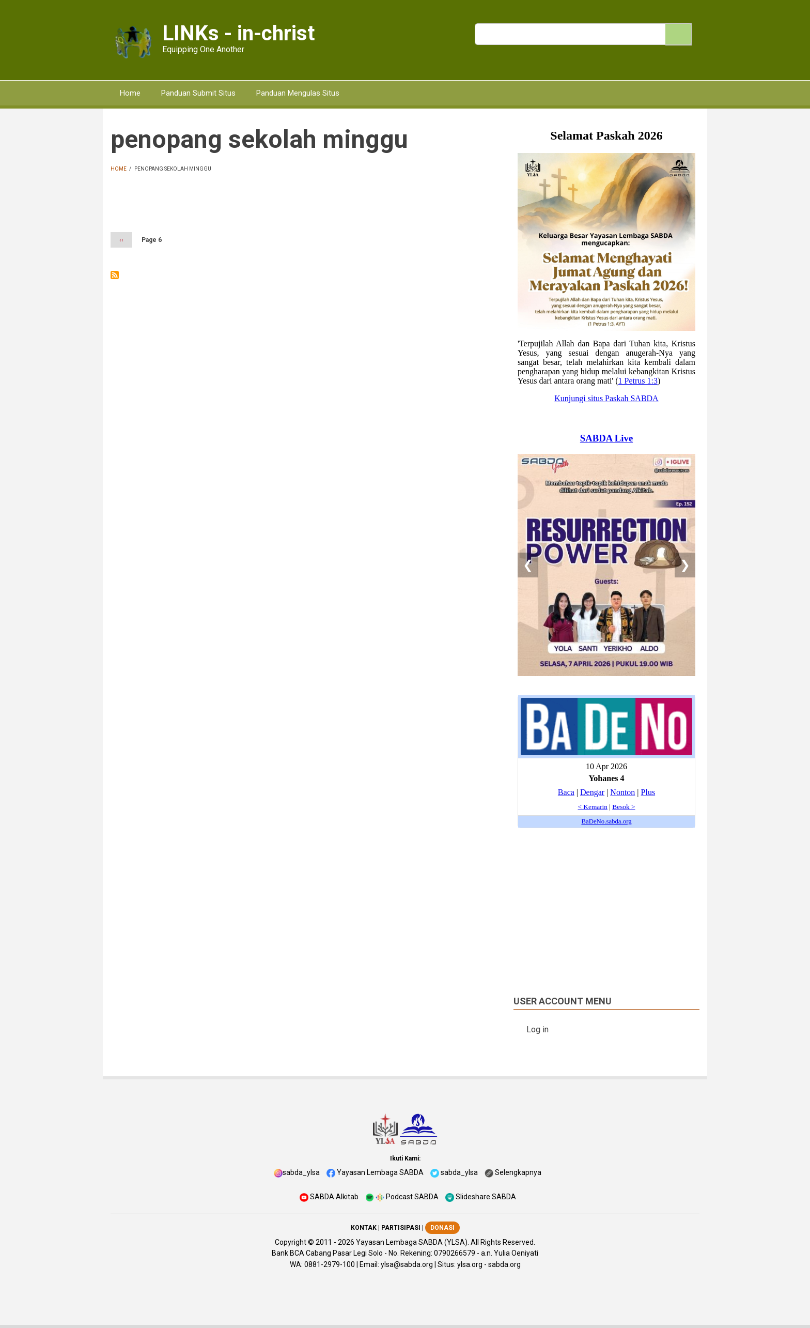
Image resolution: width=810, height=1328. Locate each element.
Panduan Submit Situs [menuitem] (198, 93)
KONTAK (364, 1227)
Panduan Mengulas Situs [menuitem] (297, 93)
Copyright (290, 1242)
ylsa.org (469, 1264)
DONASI (442, 1227)
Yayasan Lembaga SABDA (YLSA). (412, 1242)
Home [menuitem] (130, 93)
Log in (537, 1029)
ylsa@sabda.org (407, 1264)
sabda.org (504, 1264)
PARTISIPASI (400, 1227)
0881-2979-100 (329, 1264)
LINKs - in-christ (238, 33)
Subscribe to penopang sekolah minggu (115, 275)
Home (119, 169)
